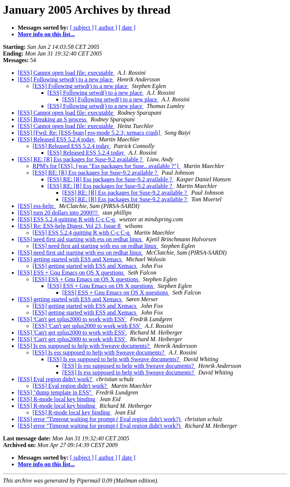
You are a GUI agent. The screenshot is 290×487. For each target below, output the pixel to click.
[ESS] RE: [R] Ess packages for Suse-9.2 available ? (81, 159)
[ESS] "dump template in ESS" (55, 392)
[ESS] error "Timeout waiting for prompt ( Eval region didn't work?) (100, 419)
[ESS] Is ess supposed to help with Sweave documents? (84, 346)
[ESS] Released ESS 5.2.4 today (57, 139)
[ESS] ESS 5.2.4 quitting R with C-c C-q (67, 219)
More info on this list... (46, 34)
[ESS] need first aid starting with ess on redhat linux (80, 239)
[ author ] (106, 27)
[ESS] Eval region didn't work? (55, 379)
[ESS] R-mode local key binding (57, 399)
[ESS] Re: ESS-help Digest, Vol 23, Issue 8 (70, 226)
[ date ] (127, 27)
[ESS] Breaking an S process (53, 119)
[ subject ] (82, 27)
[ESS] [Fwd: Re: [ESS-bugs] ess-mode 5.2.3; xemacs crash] (89, 133)
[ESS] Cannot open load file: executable (66, 73)
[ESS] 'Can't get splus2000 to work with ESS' (72, 319)
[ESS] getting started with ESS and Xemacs (70, 259)
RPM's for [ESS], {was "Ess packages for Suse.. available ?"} (107, 166)
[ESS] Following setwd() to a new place (66, 79)
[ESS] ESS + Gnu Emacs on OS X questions (71, 272)
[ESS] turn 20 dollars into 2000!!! (58, 212)
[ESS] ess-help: (37, 206)
